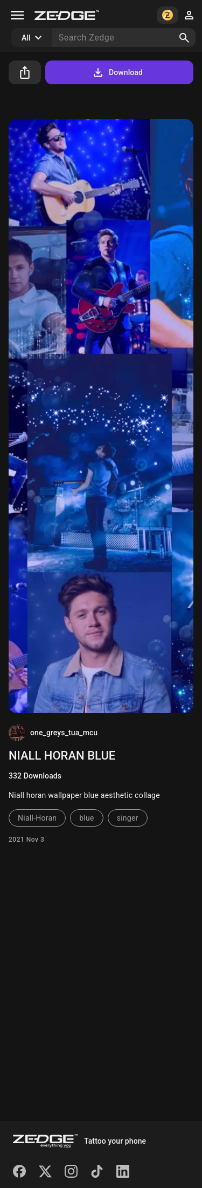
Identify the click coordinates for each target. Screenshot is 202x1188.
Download (117, 72)
